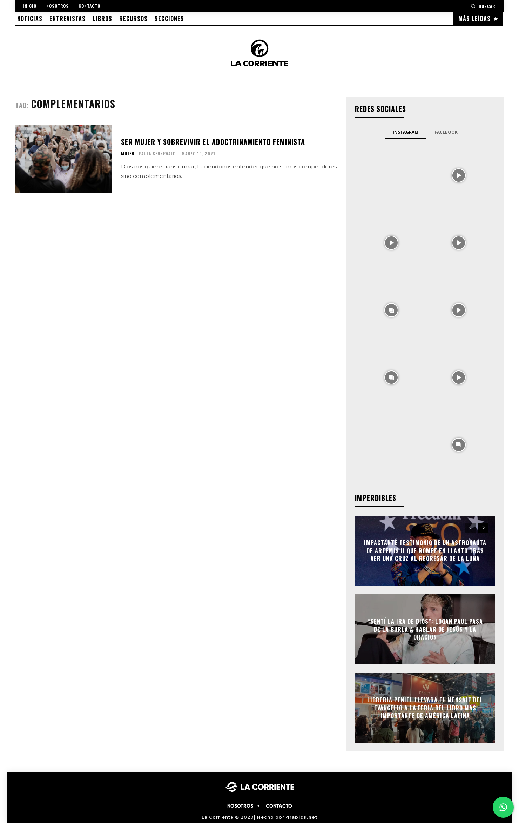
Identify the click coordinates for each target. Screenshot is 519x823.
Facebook (446, 132)
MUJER (127, 154)
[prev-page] (470, 528)
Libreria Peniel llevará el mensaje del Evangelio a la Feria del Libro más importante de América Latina (425, 708)
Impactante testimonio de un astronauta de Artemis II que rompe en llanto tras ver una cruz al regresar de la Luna (425, 551)
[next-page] (483, 528)
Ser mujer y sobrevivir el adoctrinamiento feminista (213, 141)
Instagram (405, 132)
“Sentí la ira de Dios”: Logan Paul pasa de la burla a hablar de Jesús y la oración (425, 629)
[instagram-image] (391, 175)
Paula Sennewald (157, 153)
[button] (483, 6)
